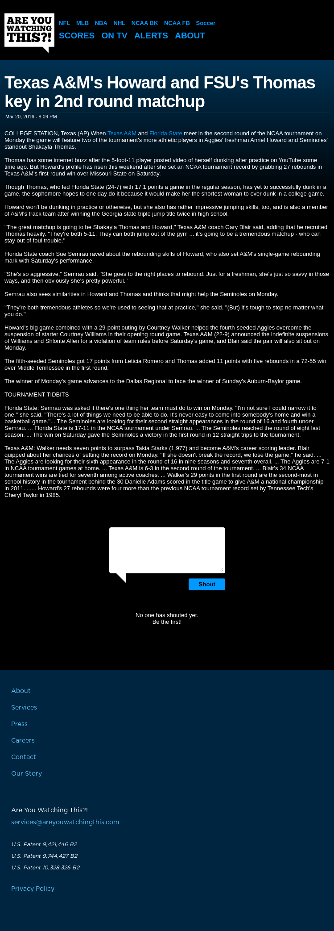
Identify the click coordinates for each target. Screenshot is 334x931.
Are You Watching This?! (29, 33)
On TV (115, 35)
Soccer (205, 23)
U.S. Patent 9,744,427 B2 (44, 856)
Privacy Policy (32, 889)
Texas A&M (121, 133)
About (190, 35)
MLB (82, 23)
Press (19, 724)
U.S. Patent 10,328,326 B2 (45, 867)
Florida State (165, 133)
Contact (23, 757)
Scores (77, 35)
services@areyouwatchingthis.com (65, 822)
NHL (120, 23)
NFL (64, 23)
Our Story (26, 774)
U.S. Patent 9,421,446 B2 (44, 844)
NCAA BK (145, 23)
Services (24, 708)
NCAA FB (177, 23)
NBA (101, 23)
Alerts (151, 35)
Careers (23, 741)
